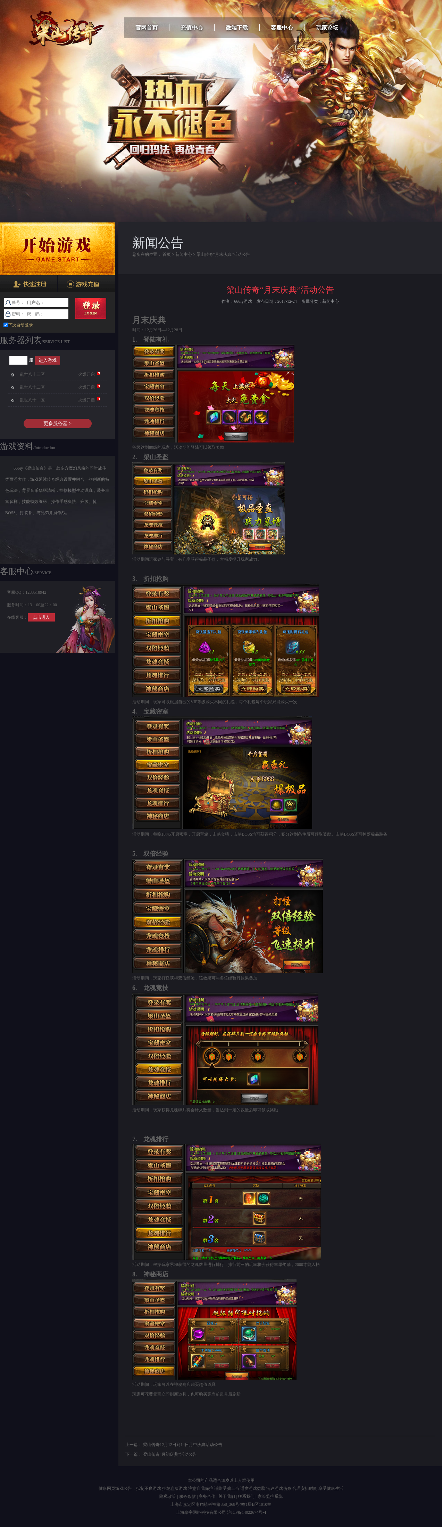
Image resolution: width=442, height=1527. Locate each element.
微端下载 (237, 28)
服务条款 (187, 1496)
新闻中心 (183, 254)
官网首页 (146, 28)
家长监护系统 (270, 1496)
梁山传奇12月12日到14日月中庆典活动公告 (182, 1444)
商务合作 (207, 1496)
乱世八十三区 (32, 374)
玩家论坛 (327, 28)
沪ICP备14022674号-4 (246, 1512)
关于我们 (226, 1496)
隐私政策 (167, 1496)
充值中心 (192, 28)
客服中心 (282, 28)
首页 (166, 254)
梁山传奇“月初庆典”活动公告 (170, 1454)
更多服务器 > (57, 423)
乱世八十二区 (32, 387)
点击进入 (41, 617)
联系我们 (246, 1496)
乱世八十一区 (32, 400)
